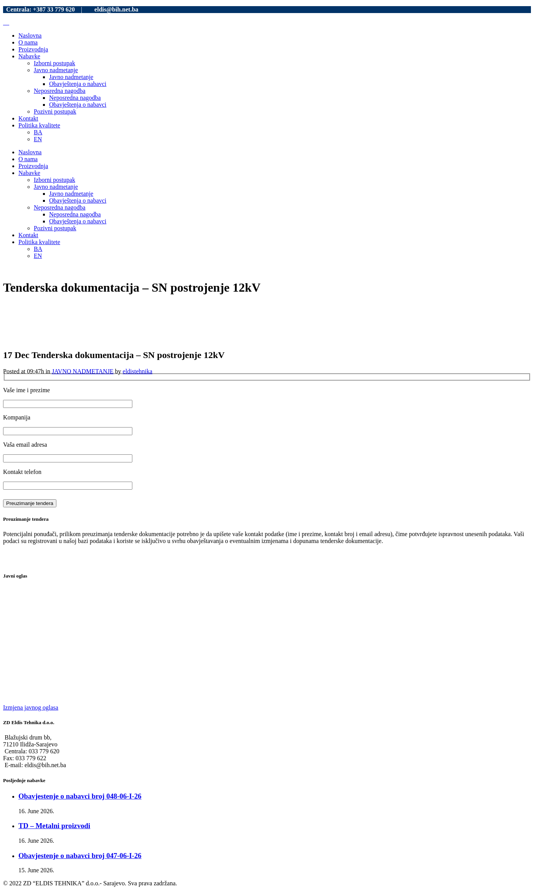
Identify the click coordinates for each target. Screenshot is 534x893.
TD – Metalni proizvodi (54, 826)
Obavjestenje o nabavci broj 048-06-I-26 (80, 796)
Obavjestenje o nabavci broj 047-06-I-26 (80, 856)
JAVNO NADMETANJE (83, 371)
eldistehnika (137, 371)
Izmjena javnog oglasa (30, 707)
